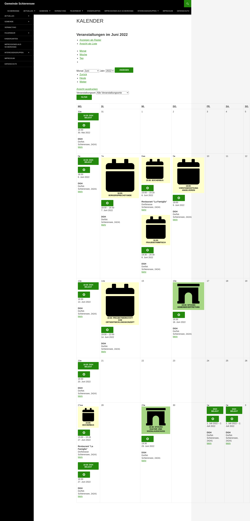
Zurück (83, 74)
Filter (86, 97)
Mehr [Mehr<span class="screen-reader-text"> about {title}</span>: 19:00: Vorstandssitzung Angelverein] (175, 220)
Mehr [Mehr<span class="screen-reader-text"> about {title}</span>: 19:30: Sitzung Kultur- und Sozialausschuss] (143, 461)
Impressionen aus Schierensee (118, 11)
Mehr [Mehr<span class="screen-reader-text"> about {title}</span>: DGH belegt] (209, 443)
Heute (83, 78)
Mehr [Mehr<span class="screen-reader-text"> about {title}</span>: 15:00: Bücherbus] (143, 210)
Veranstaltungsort (86, 92)
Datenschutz (183, 11)
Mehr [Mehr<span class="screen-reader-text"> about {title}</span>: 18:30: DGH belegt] (80, 147)
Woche (83, 54)
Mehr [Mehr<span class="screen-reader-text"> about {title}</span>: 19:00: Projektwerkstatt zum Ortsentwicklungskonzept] (103, 351)
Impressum (168, 11)
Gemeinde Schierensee (20, 3)
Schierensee (13, 11)
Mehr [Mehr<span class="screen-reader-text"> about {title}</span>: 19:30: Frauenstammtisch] (143, 272)
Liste (88, 43)
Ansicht (87, 89)
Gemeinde (43, 11)
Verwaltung (60, 11)
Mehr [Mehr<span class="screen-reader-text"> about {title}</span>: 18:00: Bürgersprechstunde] (103, 225)
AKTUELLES (28, 11)
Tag (81, 58)
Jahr (102, 71)
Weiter (83, 81)
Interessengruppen (147, 11)
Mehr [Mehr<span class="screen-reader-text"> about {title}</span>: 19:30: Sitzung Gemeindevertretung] (175, 336)
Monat (83, 51)
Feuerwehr (75, 11)
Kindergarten (93, 11)
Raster (90, 40)
